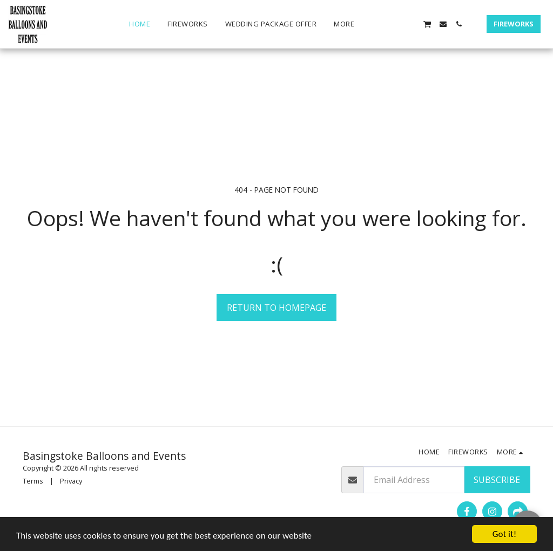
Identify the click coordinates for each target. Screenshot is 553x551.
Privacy (71, 481)
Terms (33, 481)
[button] (380, 24)
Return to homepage (276, 308)
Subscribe (497, 480)
